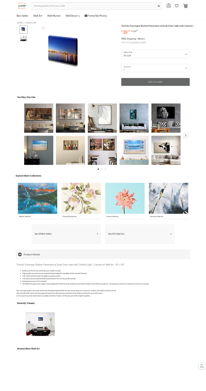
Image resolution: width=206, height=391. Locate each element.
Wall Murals (54, 15)
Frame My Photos (96, 15)
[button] (186, 135)
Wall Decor (73, 15)
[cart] (185, 6)
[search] (159, 6)
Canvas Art (31, 22)
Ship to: (133, 42)
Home (20, 22)
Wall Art (37, 15)
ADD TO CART (155, 82)
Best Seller (22, 15)
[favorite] (177, 6)
